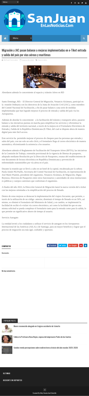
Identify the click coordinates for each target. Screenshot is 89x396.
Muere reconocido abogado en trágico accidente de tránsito (37, 326)
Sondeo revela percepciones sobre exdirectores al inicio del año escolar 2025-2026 (46, 347)
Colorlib (53, 393)
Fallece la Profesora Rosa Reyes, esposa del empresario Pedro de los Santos (42, 336)
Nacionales (42, 60)
